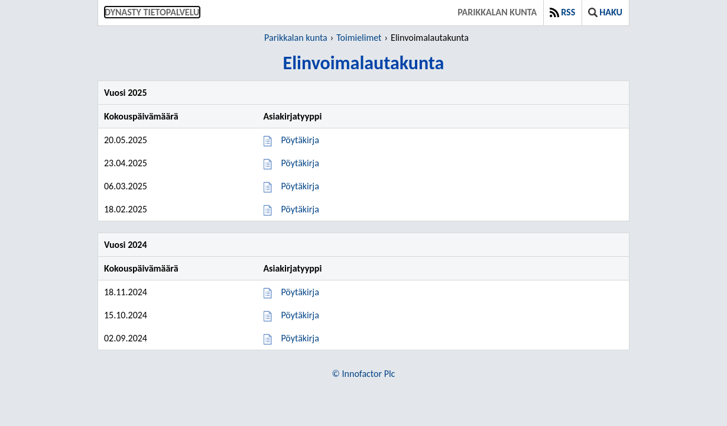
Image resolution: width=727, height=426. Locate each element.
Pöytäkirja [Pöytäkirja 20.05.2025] (300, 140)
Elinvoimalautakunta (430, 37)
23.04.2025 (125, 163)
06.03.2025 (125, 186)
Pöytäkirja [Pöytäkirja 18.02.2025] (300, 209)
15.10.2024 (125, 315)
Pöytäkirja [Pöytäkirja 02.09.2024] (300, 338)
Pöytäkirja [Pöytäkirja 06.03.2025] (300, 186)
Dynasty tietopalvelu (152, 12)
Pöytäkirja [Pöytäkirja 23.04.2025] (300, 163)
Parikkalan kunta (497, 12)
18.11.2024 (125, 292)
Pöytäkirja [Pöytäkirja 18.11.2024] (300, 292)
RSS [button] (562, 12)
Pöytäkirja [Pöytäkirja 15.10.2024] (300, 315)
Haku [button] (605, 12)
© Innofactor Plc (363, 373)
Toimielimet (358, 37)
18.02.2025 (125, 209)
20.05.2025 (125, 140)
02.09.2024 (125, 338)
